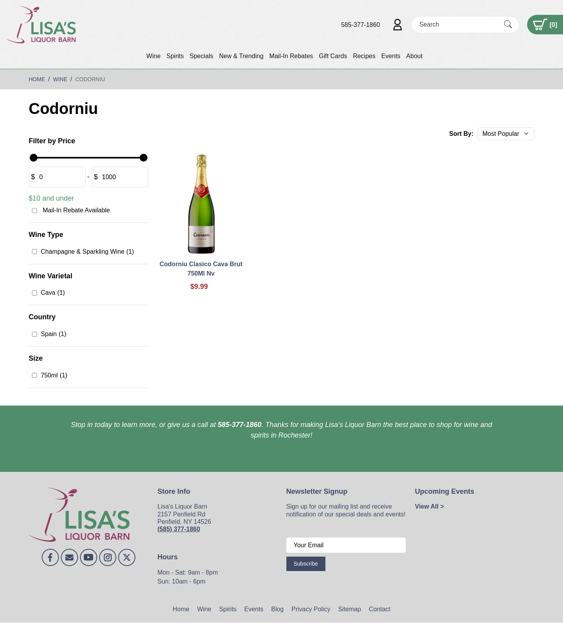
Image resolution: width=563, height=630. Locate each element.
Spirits (175, 56)
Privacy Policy (310, 609)
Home (181, 609)
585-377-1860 (360, 24)
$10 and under (51, 198)
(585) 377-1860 (179, 529)
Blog (277, 609)
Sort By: (461, 133)
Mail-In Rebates (291, 56)
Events (390, 56)
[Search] (458, 24)
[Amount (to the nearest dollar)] (60, 177)
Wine (153, 56)
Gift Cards (333, 56)
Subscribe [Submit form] (306, 564)
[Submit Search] (508, 25)
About (414, 56)
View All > (429, 506)
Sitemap (349, 609)
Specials (201, 56)
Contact (379, 609)
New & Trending (241, 56)
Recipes (364, 56)
